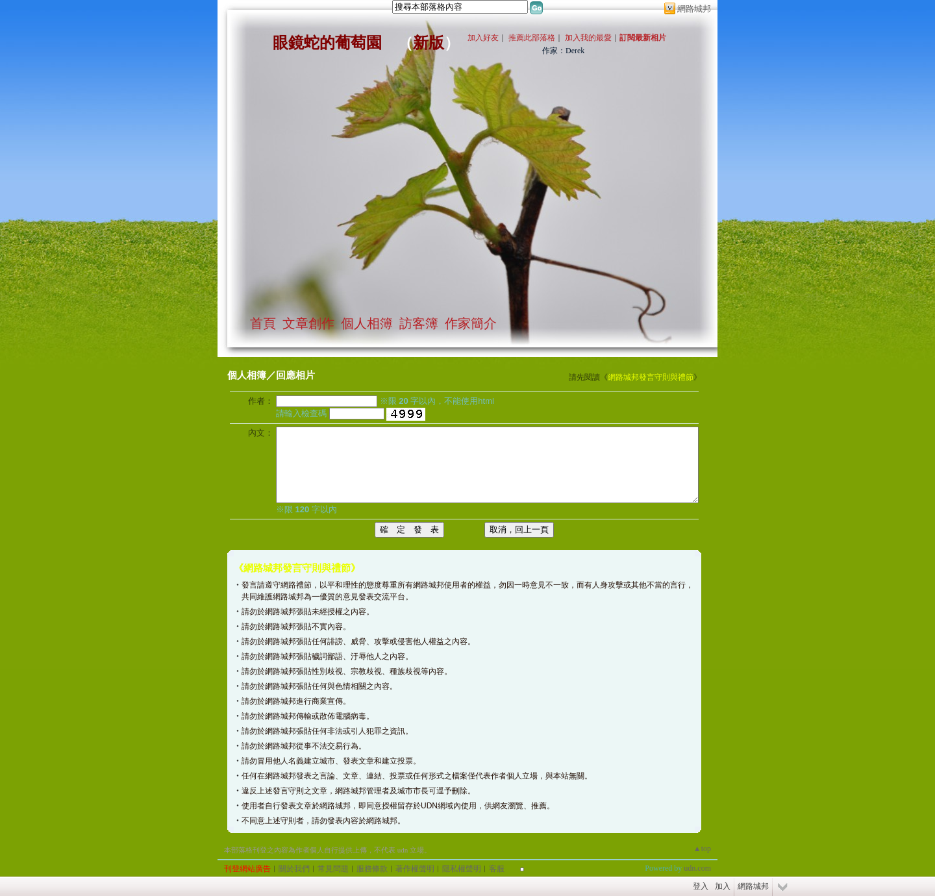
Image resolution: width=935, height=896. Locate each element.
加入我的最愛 (588, 37)
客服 (497, 868)
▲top (702, 848)
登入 (700, 886)
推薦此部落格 (531, 37)
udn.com (697, 868)
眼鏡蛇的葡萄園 (327, 42)
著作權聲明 (414, 868)
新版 (428, 42)
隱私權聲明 (461, 868)
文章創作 (308, 323)
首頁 (263, 323)
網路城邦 (694, 9)
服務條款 (372, 868)
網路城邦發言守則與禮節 (650, 377)
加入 (722, 886)
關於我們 (294, 868)
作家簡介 (471, 323)
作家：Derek (563, 50)
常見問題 (333, 868)
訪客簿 (418, 323)
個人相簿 (367, 323)
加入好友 (483, 37)
